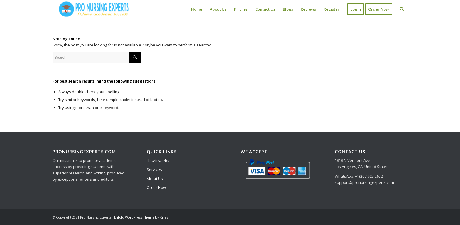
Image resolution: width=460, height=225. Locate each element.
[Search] (401, 9)
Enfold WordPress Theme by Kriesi (141, 217)
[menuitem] (196, 9)
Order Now (156, 187)
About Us (155, 178)
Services (154, 169)
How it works (158, 160)
